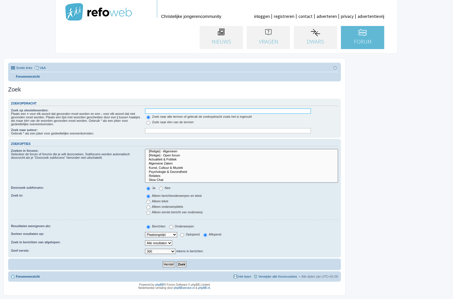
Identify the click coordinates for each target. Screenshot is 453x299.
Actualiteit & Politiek (241, 160)
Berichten (156, 226)
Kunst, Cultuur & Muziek (241, 168)
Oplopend (190, 234)
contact (305, 16)
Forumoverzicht (28, 276)
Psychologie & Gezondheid (241, 172)
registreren (284, 16)
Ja (150, 188)
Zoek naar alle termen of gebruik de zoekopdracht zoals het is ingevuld (199, 116)
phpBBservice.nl (184, 287)
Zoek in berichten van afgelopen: (36, 242)
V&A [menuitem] (43, 68)
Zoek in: (17, 195)
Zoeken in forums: (24, 150)
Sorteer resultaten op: (27, 234)
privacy (347, 16)
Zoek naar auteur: (24, 130)
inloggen (262, 16)
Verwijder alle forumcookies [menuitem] (277, 276)
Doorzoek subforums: (27, 187)
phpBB (159, 284)
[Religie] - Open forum (241, 156)
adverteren (327, 16)
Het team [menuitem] (244, 276)
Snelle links (24, 68)
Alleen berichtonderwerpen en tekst (174, 195)
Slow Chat (241, 180)
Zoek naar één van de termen (170, 122)
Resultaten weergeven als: (31, 226)
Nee (164, 188)
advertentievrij (371, 16)
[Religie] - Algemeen (241, 152)
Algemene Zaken (241, 164)
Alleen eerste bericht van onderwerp (174, 212)
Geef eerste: (20, 250)
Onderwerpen (181, 226)
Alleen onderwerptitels (164, 206)
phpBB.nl (204, 287)
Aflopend (212, 234)
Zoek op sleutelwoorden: (30, 110)
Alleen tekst (157, 201)
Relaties (241, 176)
